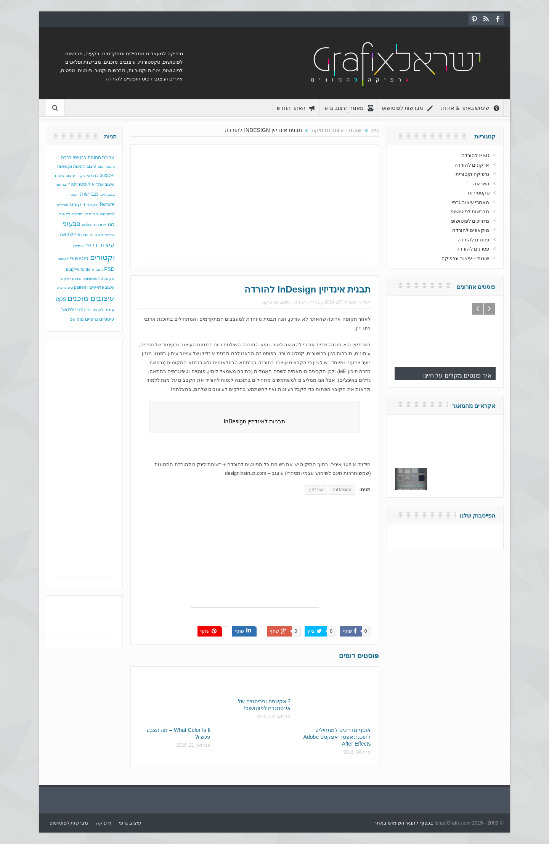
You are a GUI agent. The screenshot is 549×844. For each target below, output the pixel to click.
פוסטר (109, 166)
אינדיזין (316, 489)
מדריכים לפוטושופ (470, 221)
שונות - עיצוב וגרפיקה (283, 302)
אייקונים (72, 269)
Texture (107, 204)
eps (60, 298)
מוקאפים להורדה (471, 230)
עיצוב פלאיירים (102, 287)
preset (63, 259)
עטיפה (109, 235)
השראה (68, 234)
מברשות (89, 194)
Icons (83, 234)
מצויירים (91, 213)
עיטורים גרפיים (99, 319)
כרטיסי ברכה (73, 157)
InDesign (342, 489)
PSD (109, 269)
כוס (100, 166)
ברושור (60, 184)
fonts (85, 269)
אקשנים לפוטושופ (99, 278)
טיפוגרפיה (65, 287)
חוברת (97, 269)
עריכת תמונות (101, 157)
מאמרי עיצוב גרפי (348, 108)
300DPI (107, 175)
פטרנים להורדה (473, 249)
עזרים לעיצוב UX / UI (96, 309)
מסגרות (96, 234)
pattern (81, 287)
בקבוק (92, 205)
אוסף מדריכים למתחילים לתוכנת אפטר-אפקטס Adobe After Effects (337, 737)
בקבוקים (107, 194)
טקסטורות (479, 193)
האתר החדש (296, 108)
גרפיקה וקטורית (473, 174)
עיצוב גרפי (100, 245)
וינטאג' (68, 309)
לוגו (111, 224)
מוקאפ (77, 214)
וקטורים (102, 257)
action (87, 225)
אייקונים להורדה (472, 165)
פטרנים (100, 224)
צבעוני (72, 224)
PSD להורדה (475, 155)
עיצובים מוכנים (91, 298)
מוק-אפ (77, 319)
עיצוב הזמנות (84, 166)
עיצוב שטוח (65, 175)
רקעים (77, 204)
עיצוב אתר (105, 184)
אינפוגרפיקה (71, 279)
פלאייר (64, 214)
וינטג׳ (74, 194)
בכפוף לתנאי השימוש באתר (403, 823)
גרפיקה (103, 823)
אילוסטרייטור (81, 184)
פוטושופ (79, 258)
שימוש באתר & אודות (470, 108)
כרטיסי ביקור (87, 175)
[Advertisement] (254, 205)
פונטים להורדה (474, 240)
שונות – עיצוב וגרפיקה (465, 258)
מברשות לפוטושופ (407, 108)
